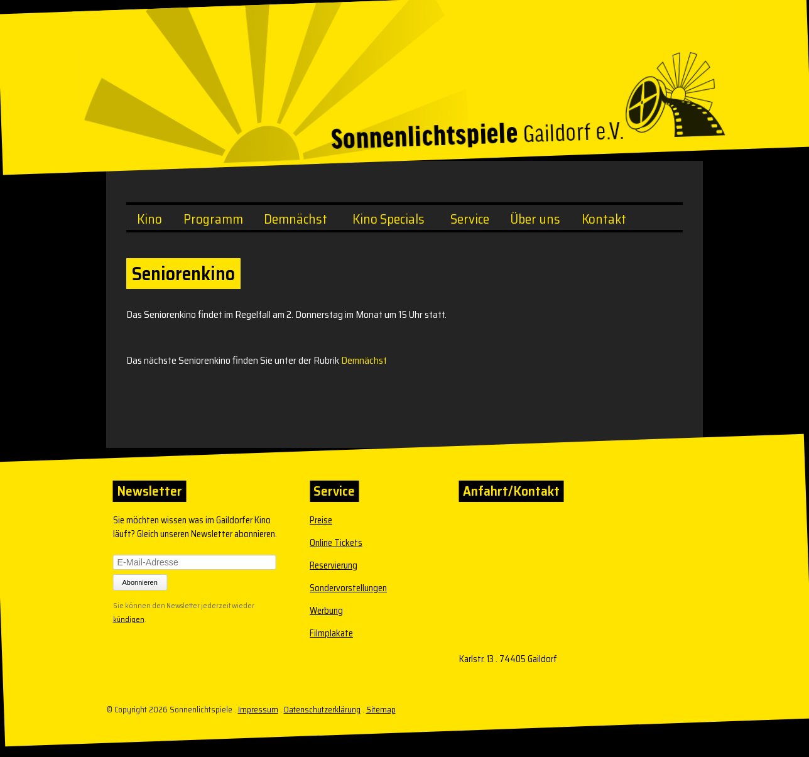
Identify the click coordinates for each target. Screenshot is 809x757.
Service (469, 219)
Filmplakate (331, 633)
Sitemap (381, 709)
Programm (213, 219)
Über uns (535, 219)
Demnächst (295, 219)
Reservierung (333, 565)
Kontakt (604, 219)
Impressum (258, 709)
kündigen (128, 618)
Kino (149, 219)
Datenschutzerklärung (322, 709)
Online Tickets (336, 543)
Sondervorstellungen (348, 588)
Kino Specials (388, 219)
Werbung (326, 611)
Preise (321, 520)
